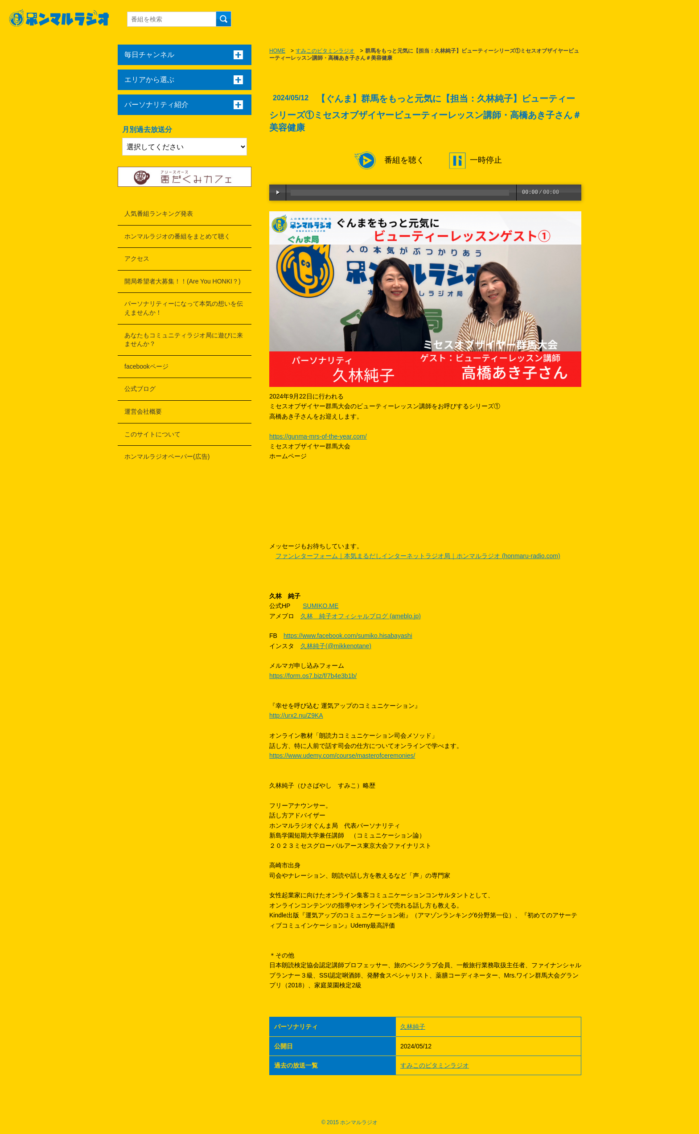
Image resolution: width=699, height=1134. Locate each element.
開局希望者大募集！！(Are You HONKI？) (182, 281)
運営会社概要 (143, 411)
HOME (277, 51)
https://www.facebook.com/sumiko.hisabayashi (348, 635)
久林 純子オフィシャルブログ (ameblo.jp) (360, 616)
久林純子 (412, 1026)
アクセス (136, 258)
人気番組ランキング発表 (158, 213)
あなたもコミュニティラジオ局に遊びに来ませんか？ (183, 340)
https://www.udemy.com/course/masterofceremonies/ (342, 755)
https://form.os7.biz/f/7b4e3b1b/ (313, 675)
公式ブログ (140, 388)
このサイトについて (152, 434)
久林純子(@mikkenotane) (335, 645)
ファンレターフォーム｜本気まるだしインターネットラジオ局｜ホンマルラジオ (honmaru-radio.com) (417, 555)
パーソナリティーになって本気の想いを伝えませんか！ (183, 308)
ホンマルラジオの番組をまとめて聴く (177, 236)
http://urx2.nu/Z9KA (296, 715)
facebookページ (146, 366)
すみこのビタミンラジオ (325, 51)
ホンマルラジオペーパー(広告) (167, 456)
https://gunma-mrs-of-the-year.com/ (318, 436)
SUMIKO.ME (320, 605)
